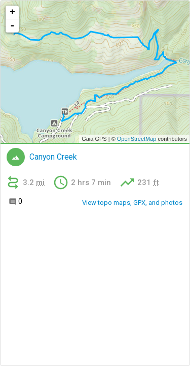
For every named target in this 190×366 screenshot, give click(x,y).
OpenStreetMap (137, 139)
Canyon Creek (53, 157)
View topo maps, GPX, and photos (132, 202)
